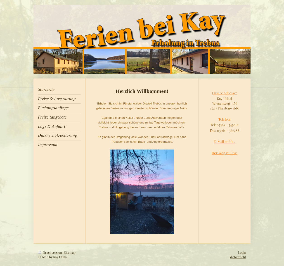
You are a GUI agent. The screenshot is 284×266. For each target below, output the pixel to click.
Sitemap (70, 252)
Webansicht (238, 257)
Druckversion (50, 252)
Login (242, 252)
